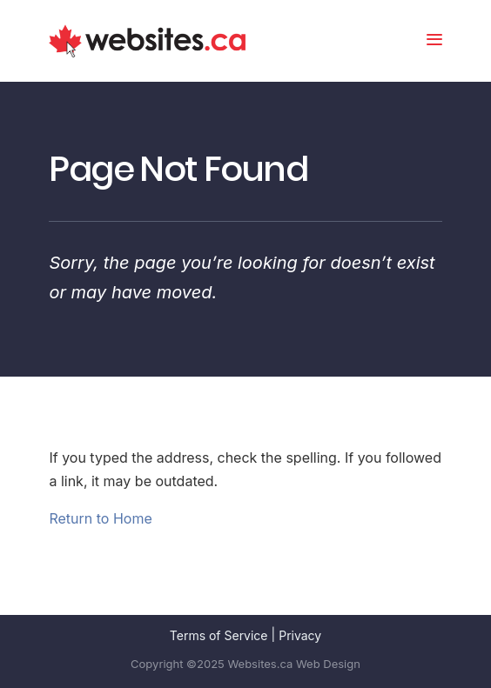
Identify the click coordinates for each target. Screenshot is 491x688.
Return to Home (100, 518)
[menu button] (434, 41)
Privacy (300, 635)
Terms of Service (219, 635)
